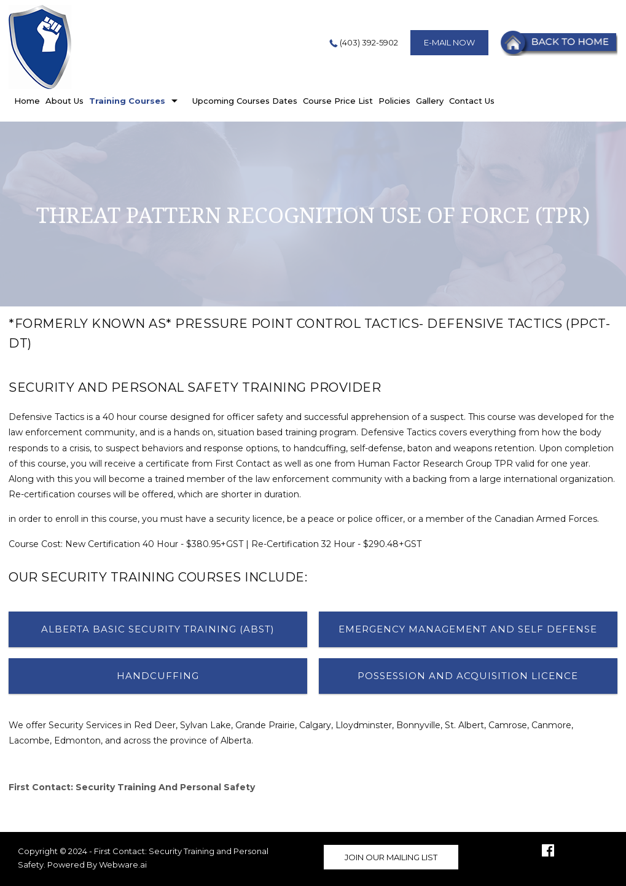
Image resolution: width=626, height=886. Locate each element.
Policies (394, 101)
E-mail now (449, 42)
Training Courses (127, 101)
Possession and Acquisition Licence (468, 676)
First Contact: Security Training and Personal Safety (132, 787)
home (27, 101)
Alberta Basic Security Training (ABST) (158, 629)
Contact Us (472, 101)
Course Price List (338, 101)
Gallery (430, 101)
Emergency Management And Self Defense (467, 629)
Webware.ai (123, 864)
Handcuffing (158, 676)
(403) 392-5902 (362, 42)
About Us (64, 101)
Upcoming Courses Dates (244, 101)
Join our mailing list (391, 857)
